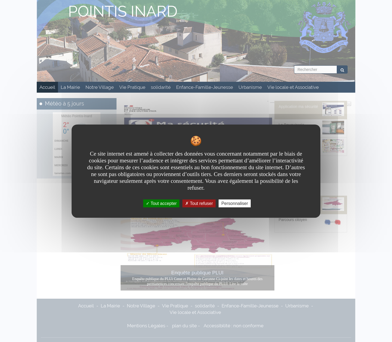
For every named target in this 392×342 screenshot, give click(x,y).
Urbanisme (250, 87)
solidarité (161, 87)
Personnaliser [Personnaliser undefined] (234, 203)
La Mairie (70, 87)
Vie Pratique (132, 87)
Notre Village (99, 87)
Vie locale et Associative (293, 87)
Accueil (47, 87)
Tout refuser (199, 203)
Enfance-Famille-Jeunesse (204, 87)
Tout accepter (161, 203)
